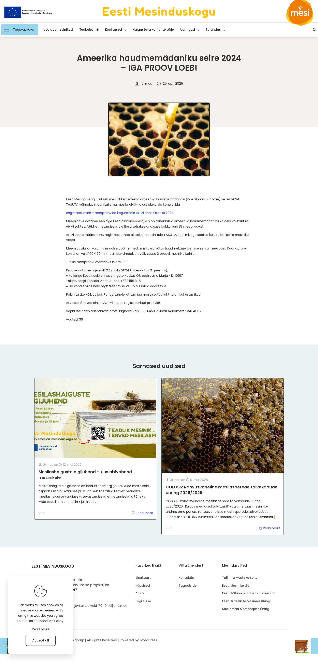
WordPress (148, 643)
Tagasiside (188, 588)
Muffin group (74, 643)
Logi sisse (143, 604)
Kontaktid (186, 581)
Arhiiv (139, 596)
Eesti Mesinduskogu (159, 11)
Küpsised (142, 588)
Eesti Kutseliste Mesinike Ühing (246, 604)
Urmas (48, 467)
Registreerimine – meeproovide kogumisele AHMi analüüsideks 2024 (120, 213)
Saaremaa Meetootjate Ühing (245, 612)
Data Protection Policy (45, 621)
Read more (144, 516)
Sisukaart (143, 581)
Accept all (40, 640)
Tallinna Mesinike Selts (240, 581)
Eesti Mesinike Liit (235, 588)
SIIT (124, 262)
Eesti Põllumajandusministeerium (249, 596)
